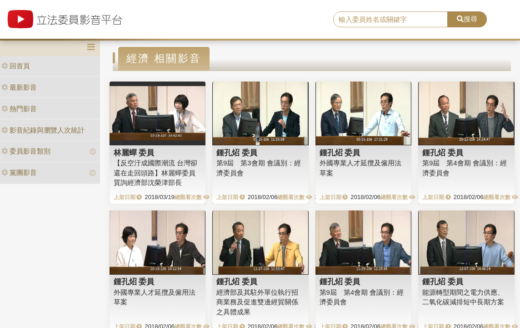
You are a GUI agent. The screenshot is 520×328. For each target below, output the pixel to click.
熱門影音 (19, 109)
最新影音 (19, 87)
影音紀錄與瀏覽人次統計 (43, 130)
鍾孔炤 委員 (236, 153)
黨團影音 (19, 172)
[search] (390, 19)
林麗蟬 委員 (134, 153)
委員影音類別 (25, 151)
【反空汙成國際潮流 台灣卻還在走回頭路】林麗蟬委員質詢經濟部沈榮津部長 (155, 172)
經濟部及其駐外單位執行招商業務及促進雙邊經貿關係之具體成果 (257, 302)
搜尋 (467, 19)
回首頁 (15, 66)
